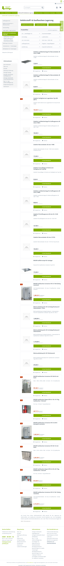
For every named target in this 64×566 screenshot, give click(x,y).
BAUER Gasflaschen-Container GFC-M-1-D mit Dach (45, 446)
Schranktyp (24, 37)
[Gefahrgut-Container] (38, 13)
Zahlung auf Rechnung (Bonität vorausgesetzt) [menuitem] (52, 539)
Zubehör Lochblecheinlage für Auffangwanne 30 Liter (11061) (46, 122)
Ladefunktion (45, 37)
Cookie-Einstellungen (22, 546)
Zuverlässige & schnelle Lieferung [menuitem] (52, 535)
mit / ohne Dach (25, 40)
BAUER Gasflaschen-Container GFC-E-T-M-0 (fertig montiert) (47, 284)
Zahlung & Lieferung (8, 70)
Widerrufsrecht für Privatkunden (21, 542)
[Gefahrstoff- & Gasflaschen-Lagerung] (26, 13)
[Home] (2, 13)
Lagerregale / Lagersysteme (9, 30)
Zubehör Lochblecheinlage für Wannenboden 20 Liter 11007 (46, 75)
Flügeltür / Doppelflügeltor (48, 43)
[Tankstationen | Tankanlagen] (49, 13)
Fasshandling (6, 27)
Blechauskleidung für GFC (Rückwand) (44, 353)
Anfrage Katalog (7, 72)
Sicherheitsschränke (8, 40)
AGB (18, 536)
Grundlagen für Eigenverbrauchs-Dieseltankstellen (36, 543)
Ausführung (24, 47)
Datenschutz (20, 538)
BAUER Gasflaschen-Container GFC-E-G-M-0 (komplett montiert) (45, 423)
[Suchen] (42, 7)
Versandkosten (30, 562)
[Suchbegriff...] (34, 7)
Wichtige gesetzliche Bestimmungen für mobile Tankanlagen (38, 548)
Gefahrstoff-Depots (8, 38)
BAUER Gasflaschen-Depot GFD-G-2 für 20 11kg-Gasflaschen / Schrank (46, 469)
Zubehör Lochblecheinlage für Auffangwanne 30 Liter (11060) (46, 191)
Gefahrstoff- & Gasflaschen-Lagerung (9, 33)
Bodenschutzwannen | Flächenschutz (8, 24)
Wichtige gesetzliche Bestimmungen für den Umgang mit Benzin (37, 553)
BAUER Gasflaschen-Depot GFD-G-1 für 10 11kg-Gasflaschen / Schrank (46, 400)
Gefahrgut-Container (8, 43)
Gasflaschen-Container (9, 36)
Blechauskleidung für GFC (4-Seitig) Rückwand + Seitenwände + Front (46, 307)
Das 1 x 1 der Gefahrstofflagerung (8, 82)
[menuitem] (34, 7)
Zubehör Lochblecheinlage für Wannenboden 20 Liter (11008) (46, 52)
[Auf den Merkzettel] (44, 71)
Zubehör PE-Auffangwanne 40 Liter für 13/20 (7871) (45, 214)
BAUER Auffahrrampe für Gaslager (43, 260)
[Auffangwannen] (7, 13)
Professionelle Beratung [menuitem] (52, 531)
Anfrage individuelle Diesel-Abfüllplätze (38, 535)
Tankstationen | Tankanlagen (10, 46)
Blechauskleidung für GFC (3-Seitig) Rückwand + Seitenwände (46, 330)
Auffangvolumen (25, 43)
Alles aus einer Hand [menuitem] (52, 533)
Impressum (6, 86)
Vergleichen (36, 71)
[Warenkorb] (60, 7)
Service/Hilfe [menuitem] (58, 3)
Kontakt (5, 68)
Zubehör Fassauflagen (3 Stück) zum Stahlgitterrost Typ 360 (43, 168)
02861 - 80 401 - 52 (8, 537)
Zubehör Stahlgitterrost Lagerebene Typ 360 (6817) (45, 99)
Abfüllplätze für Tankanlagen (9, 48)
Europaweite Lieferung (30, 1)
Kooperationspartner (8, 84)
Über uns (6, 66)
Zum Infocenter (7, 64)
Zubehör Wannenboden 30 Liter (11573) (44, 237)
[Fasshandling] (14, 13)
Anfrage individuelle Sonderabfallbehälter (8, 78)
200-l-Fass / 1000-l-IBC (47, 40)
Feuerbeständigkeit (46, 33)
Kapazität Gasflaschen (47, 47)
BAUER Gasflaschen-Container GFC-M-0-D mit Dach (45, 377)
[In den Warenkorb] (47, 67)
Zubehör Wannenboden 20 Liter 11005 (43, 144)
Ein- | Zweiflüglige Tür (27, 33)
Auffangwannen (6, 20)
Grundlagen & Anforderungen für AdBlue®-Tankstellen (39, 557)
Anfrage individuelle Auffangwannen (8, 75)
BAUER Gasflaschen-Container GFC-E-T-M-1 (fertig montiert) (47, 493)
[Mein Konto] (57, 7)
